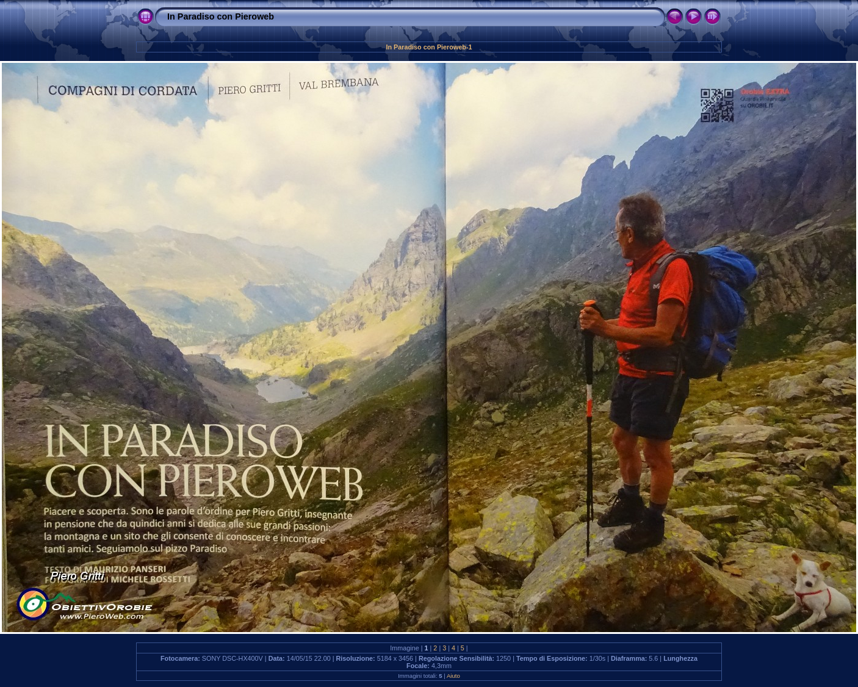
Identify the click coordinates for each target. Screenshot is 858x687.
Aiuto (453, 675)
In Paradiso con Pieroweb (220, 16)
